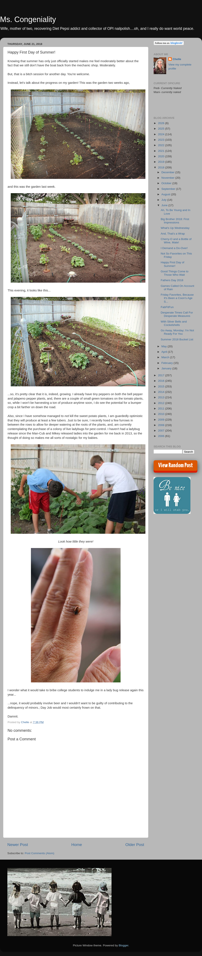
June (164, 205)
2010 (161, 414)
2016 (161, 380)
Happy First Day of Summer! (172, 264)
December (168, 172)
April (164, 351)
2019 (161, 161)
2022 (161, 145)
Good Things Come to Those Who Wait (175, 273)
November (168, 177)
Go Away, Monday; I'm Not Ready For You (177, 332)
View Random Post (175, 465)
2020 (161, 156)
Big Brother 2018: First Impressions (175, 221)
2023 (161, 139)
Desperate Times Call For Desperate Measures (177, 314)
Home (76, 844)
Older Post (134, 844)
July (164, 199)
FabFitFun (167, 307)
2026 (161, 123)
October (166, 183)
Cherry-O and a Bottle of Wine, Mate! (176, 240)
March (165, 357)
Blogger (123, 945)
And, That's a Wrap (173, 233)
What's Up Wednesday (175, 227)
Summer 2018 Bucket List (177, 339)
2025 (161, 128)
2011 (161, 408)
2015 (161, 386)
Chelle (177, 59)
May (164, 346)
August (166, 194)
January (166, 368)
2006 (161, 436)
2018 (161, 167)
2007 (161, 430)
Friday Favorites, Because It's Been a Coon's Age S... (177, 298)
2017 (161, 375)
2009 (161, 419)
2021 (161, 150)
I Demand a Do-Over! (174, 248)
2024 (161, 134)
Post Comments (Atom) (39, 853)
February (167, 363)
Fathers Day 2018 (172, 280)
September (168, 188)
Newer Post (17, 844)
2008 (161, 425)
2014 (161, 391)
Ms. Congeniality (28, 19)
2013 (161, 397)
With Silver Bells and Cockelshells (174, 323)
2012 (161, 403)
